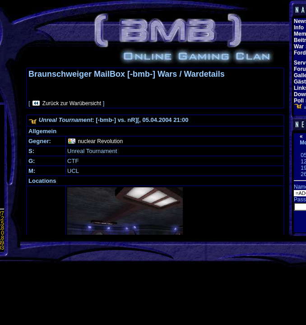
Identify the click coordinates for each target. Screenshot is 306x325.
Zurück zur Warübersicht (71, 103)
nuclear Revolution (100, 141)
